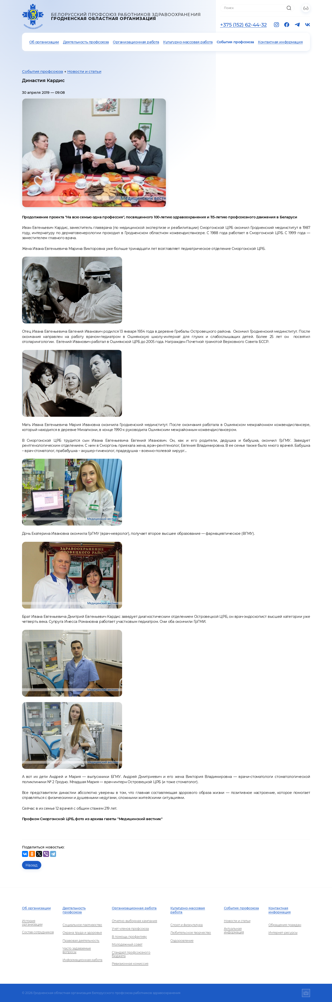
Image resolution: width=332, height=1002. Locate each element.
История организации (32, 922)
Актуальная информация (234, 930)
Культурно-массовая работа (188, 42)
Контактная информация (280, 42)
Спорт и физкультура (186, 925)
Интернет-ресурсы (282, 932)
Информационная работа (82, 960)
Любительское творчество (190, 932)
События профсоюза (235, 42)
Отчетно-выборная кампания (134, 921)
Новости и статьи (84, 71)
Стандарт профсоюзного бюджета (131, 954)
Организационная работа (136, 42)
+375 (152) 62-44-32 (243, 25)
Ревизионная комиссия (130, 963)
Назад (32, 865)
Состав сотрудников (38, 932)
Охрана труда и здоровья (82, 932)
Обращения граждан (284, 925)
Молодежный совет (127, 944)
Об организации (44, 42)
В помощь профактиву (129, 936)
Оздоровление (181, 940)
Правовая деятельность (81, 940)
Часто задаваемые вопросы (77, 950)
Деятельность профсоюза (86, 42)
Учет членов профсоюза (130, 928)
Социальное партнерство (82, 925)
